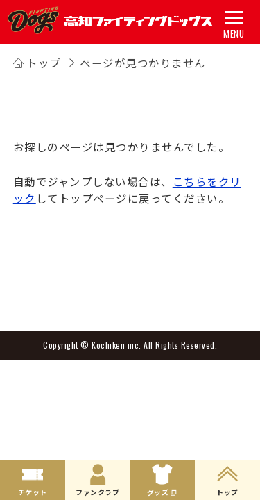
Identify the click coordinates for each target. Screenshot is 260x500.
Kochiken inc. (116, 345)
